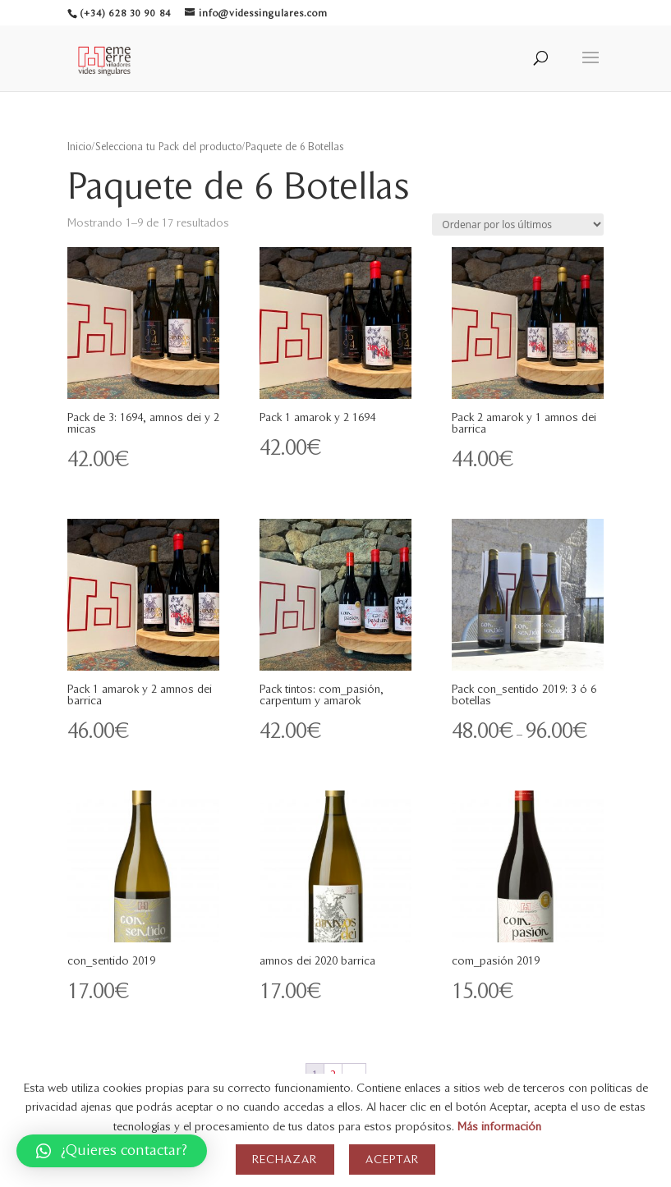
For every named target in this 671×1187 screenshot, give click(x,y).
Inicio (79, 147)
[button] (111, 1150)
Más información (499, 1127)
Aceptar (392, 1159)
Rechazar (284, 1159)
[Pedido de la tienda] (518, 224)
